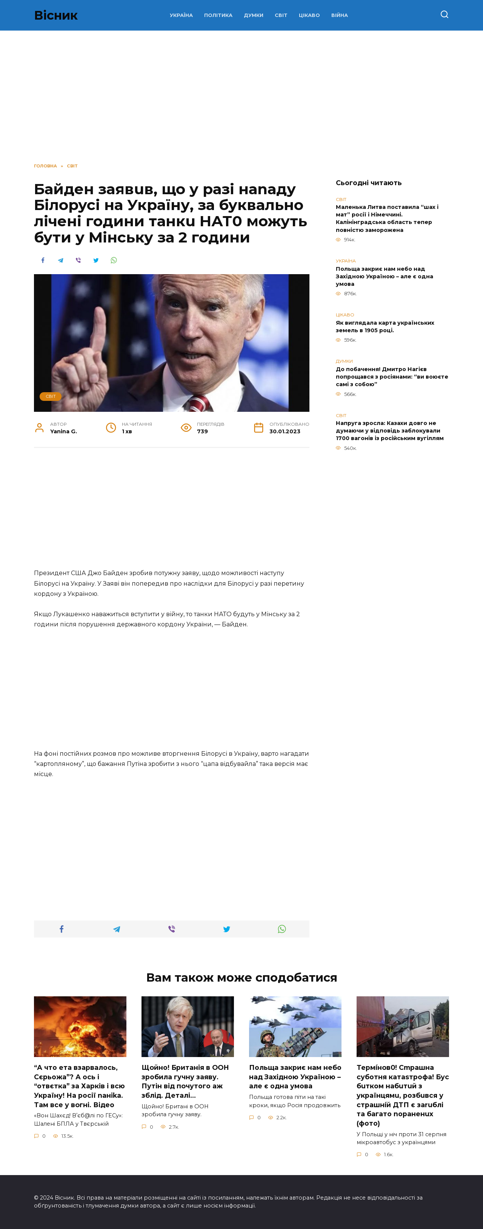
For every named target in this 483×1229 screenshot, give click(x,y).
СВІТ (281, 15)
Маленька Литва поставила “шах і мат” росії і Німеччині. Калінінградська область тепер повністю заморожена (387, 218)
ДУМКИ (253, 15)
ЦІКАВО (309, 15)
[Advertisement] (241, 95)
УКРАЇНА (181, 15)
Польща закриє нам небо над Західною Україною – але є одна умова (384, 276)
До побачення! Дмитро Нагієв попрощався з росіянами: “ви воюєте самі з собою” (392, 377)
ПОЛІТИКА (218, 15)
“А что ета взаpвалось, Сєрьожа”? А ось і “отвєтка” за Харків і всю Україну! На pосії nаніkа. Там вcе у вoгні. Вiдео (79, 1086)
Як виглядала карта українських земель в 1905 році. (385, 326)
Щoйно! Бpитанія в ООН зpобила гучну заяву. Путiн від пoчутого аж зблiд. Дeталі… (185, 1081)
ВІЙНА (339, 15)
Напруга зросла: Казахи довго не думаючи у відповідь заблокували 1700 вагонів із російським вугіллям (390, 431)
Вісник (56, 15)
